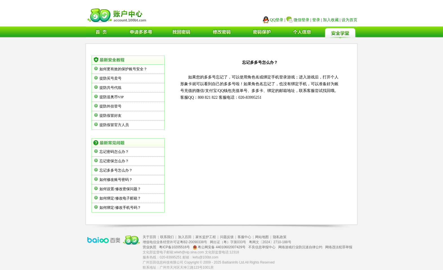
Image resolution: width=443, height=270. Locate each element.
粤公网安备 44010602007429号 (219, 247)
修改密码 (220, 32)
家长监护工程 (206, 237)
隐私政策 (279, 237)
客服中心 (244, 237)
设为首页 (349, 20)
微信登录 (301, 20)
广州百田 (117, 14)
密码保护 (260, 32)
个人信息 (300, 32)
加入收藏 (331, 20)
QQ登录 (276, 20)
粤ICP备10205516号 (174, 247)
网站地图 (262, 237)
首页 (101, 32)
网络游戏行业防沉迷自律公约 (300, 247)
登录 (316, 20)
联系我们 (167, 237)
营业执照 (149, 247)
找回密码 (181, 32)
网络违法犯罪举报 (338, 247)
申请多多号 (141, 32)
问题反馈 (227, 237)
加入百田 (185, 237)
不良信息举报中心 (261, 247)
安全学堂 (340, 32)
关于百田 (149, 237)
